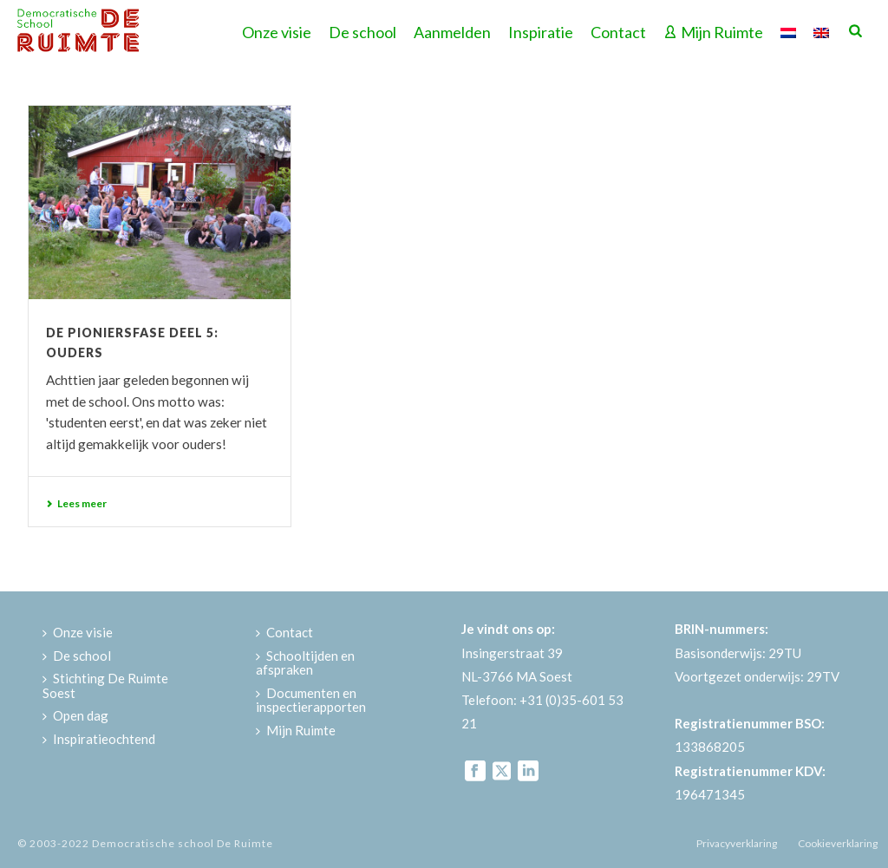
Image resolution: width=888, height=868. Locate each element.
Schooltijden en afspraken (305, 663)
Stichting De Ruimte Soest (105, 685)
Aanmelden (452, 32)
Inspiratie (540, 32)
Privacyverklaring (736, 843)
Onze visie (276, 32)
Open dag (75, 715)
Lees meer (76, 503)
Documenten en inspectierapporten (311, 700)
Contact (618, 32)
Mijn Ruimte (713, 32)
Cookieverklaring (838, 843)
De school (362, 32)
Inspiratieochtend (98, 739)
